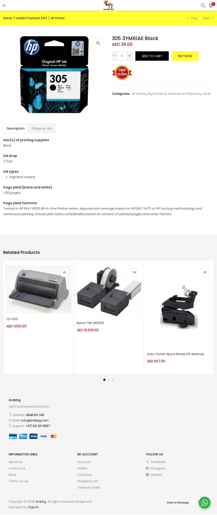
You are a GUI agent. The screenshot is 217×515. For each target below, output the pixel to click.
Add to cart (152, 56)
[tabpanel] (38, 317)
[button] (210, 5)
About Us (15, 463)
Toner (206, 94)
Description (16, 128)
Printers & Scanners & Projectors (177, 94)
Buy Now (185, 56)
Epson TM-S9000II (92, 323)
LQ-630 (14, 319)
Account (83, 463)
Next (206, 18)
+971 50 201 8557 (38, 427)
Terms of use (18, 482)
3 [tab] (113, 381)
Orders (82, 469)
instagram (156, 469)
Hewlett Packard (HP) (31, 18)
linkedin (154, 475)
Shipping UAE (42, 128)
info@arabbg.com (34, 421)
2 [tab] (109, 381)
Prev (194, 18)
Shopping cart (87, 482)
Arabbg (40, 502)
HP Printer (58, 18)
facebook (155, 463)
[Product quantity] (122, 56)
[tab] (15, 128)
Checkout (84, 475)
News (12, 475)
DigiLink (33, 508)
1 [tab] (104, 381)
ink (149, 94)
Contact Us (17, 469)
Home (7, 18)
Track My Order (88, 488)
